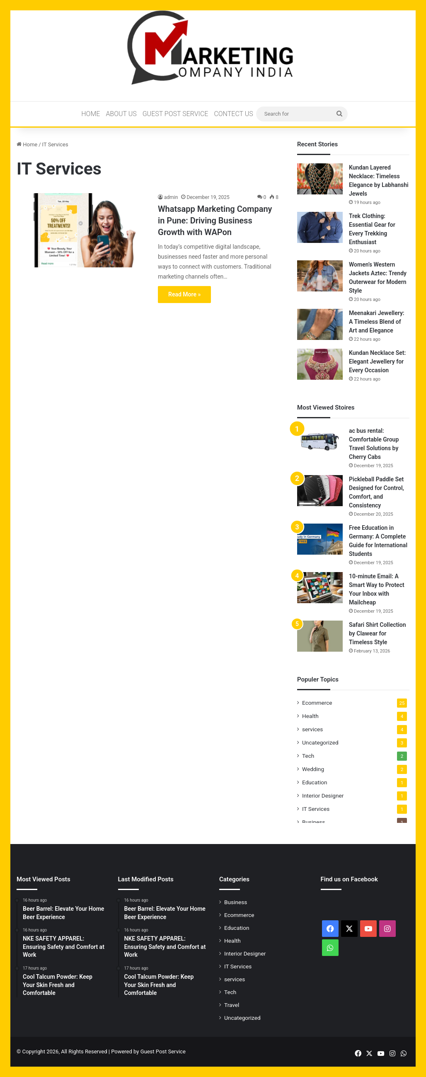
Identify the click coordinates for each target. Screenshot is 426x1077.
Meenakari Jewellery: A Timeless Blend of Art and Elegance (376, 322)
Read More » (184, 294)
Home (90, 114)
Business (313, 822)
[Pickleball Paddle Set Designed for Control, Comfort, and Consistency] (320, 490)
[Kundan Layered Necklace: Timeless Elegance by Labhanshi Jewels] (320, 178)
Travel (231, 1005)
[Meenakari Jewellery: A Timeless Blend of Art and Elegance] (320, 324)
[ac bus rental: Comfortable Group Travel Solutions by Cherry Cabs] (320, 442)
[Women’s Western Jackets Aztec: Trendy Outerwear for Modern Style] (320, 275)
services (312, 729)
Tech (308, 755)
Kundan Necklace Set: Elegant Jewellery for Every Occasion (377, 361)
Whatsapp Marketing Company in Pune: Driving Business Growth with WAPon (215, 220)
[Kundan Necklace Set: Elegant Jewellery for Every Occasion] (320, 364)
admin (171, 197)
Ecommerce (317, 702)
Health (310, 716)
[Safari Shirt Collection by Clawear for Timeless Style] (320, 636)
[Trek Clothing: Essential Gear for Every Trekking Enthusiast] (320, 227)
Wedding (313, 769)
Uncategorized (320, 742)
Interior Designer (323, 795)
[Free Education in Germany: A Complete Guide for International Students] (320, 539)
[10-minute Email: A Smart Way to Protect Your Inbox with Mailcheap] (320, 587)
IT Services (315, 808)
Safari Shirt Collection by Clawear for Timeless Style (377, 633)
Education (314, 782)
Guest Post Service (175, 114)
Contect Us (233, 114)
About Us (121, 114)
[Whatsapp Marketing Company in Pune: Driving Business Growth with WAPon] (82, 230)
